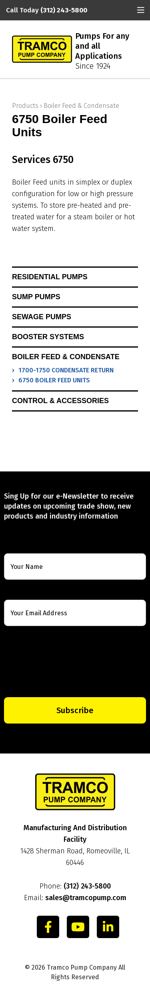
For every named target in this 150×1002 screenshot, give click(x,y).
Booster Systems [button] (48, 337)
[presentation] (75, 661)
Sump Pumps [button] (36, 297)
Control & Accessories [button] (60, 401)
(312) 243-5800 (87, 886)
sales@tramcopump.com (85, 897)
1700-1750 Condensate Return (66, 370)
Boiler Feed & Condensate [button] (66, 357)
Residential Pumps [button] (50, 277)
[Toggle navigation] (140, 10)
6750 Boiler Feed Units (54, 380)
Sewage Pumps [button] (41, 317)
